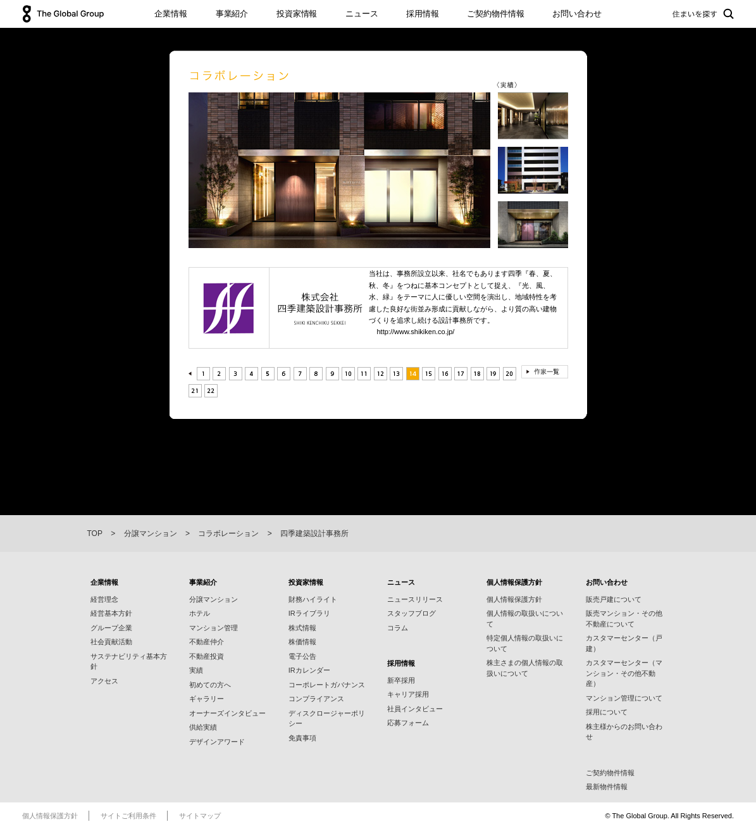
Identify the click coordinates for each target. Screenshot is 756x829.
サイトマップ (200, 816)
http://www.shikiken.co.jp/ (416, 331)
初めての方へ (210, 685)
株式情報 (302, 628)
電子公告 (302, 656)
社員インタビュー (415, 709)
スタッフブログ (411, 613)
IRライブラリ (309, 613)
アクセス (104, 681)
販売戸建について (613, 599)
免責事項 (302, 738)
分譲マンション (213, 599)
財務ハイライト (312, 599)
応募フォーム (408, 722)
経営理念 (104, 599)
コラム (397, 628)
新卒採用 (401, 680)
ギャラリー (206, 698)
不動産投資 (206, 656)
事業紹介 (232, 13)
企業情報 (170, 13)
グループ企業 (111, 628)
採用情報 (422, 13)
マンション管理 (213, 628)
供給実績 (203, 727)
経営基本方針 (111, 613)
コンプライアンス (316, 698)
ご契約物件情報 (495, 13)
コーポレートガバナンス (326, 685)
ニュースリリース (415, 599)
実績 (196, 670)
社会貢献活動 (111, 641)
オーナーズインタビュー (227, 713)
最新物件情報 (607, 786)
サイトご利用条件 (128, 816)
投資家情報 (296, 13)
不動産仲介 (206, 641)
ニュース (361, 13)
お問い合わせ (576, 13)
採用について (607, 712)
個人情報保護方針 (514, 599)
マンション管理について (624, 698)
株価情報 (302, 641)
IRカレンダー (309, 670)
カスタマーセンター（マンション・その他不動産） (624, 673)
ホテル (199, 613)
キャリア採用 (408, 694)
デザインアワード (217, 741)
